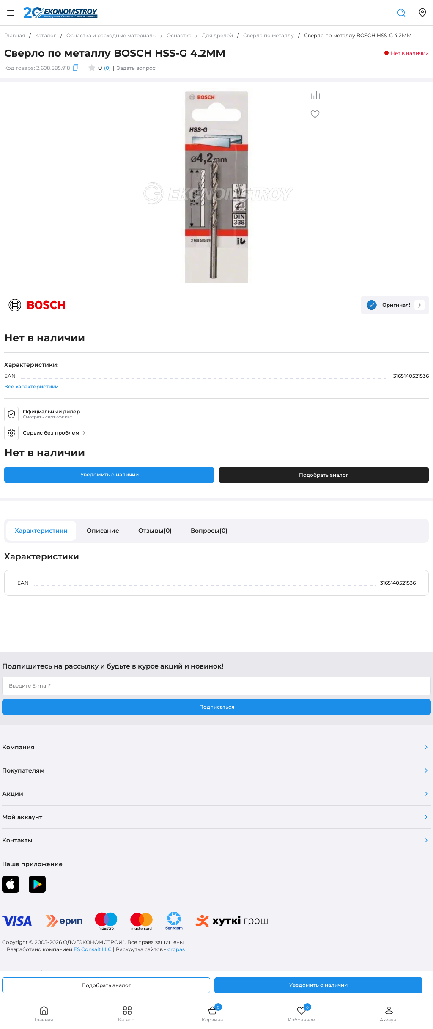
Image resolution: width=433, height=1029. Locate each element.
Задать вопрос (136, 68)
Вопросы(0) (209, 530)
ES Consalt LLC (93, 949)
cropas (176, 949)
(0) (107, 68)
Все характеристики (31, 386)
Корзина (212, 1014)
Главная (44, 1014)
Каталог (127, 1014)
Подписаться (216, 707)
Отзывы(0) (155, 530)
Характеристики (41, 530)
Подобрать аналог (323, 475)
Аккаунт (389, 1014)
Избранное (301, 1014)
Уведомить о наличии (109, 474)
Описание (103, 530)
